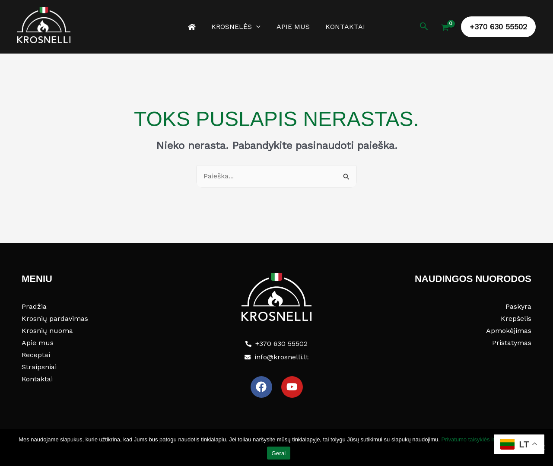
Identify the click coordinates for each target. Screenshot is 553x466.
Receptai (36, 355)
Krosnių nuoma (47, 331)
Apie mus (291, 26)
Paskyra (518, 306)
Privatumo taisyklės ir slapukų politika (488, 439)
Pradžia (34, 306)
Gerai (278, 453)
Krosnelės (237, 27)
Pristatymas (511, 343)
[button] (424, 26)
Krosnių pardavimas (55, 318)
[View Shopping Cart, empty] (444, 28)
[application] (257, 27)
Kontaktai (342, 26)
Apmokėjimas (508, 331)
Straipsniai (39, 367)
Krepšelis (516, 318)
